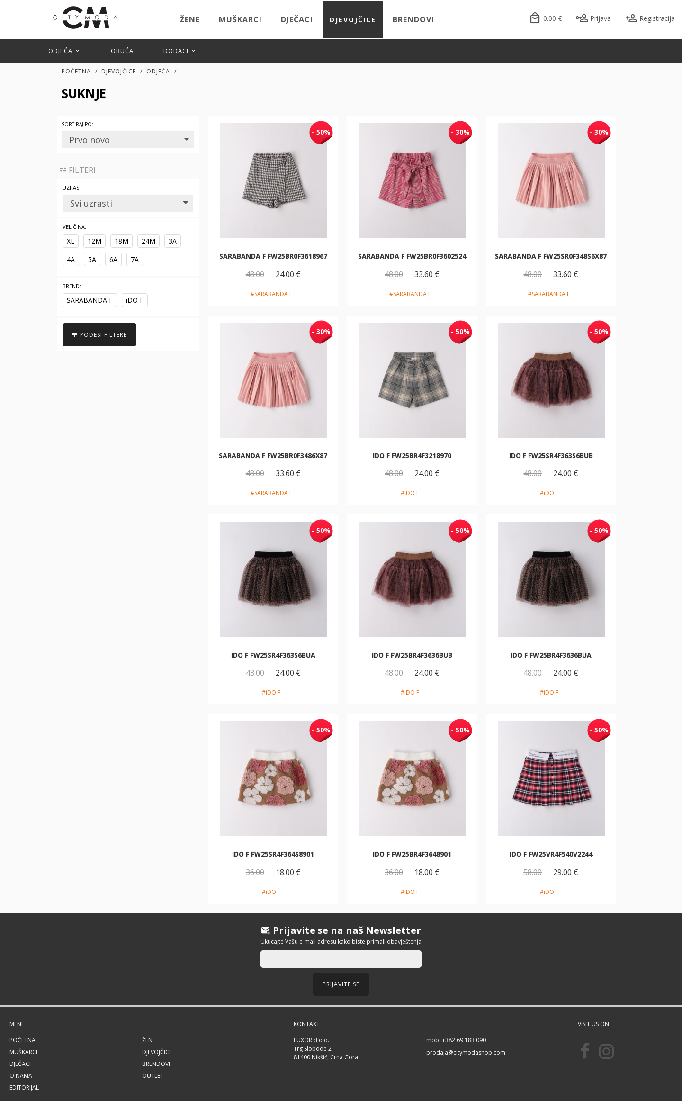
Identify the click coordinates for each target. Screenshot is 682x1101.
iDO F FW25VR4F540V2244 (551, 853)
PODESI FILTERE (99, 335)
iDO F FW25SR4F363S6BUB (551, 455)
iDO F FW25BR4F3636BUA (551, 654)
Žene (190, 19)
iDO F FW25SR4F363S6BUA (273, 654)
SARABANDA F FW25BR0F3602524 (412, 256)
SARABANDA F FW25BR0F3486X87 (273, 455)
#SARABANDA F (271, 294)
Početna (76, 71)
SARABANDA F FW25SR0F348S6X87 (551, 256)
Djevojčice (353, 19)
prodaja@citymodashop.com (465, 1052)
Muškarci (240, 19)
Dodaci (180, 50)
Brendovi (413, 19)
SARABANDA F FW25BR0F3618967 (273, 256)
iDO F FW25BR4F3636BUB (412, 654)
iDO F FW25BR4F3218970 (412, 455)
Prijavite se (341, 984)
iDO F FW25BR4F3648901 (412, 853)
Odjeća (64, 50)
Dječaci (297, 19)
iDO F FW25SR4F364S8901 (273, 853)
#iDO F (410, 493)
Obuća (122, 50)
